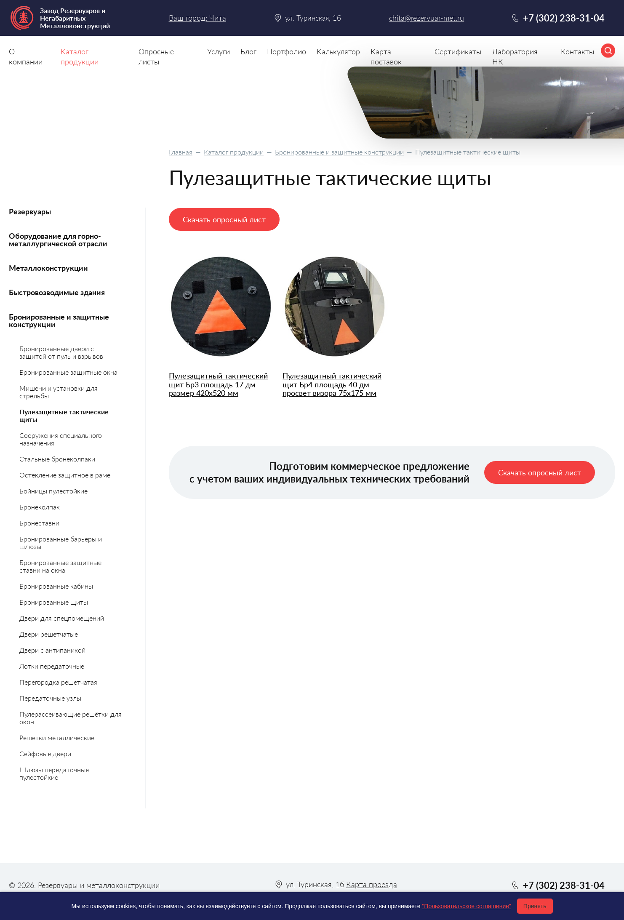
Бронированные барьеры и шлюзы (60, 542)
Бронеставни (39, 523)
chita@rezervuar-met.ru (426, 17)
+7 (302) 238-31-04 (564, 18)
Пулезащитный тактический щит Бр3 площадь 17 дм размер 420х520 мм (218, 384)
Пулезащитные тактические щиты (64, 415)
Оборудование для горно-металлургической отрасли (58, 239)
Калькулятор (338, 51)
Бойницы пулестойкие (53, 491)
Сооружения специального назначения (60, 439)
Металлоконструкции (48, 268)
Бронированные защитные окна (68, 372)
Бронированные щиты (53, 602)
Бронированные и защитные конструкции (339, 152)
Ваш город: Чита (197, 17)
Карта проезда (371, 884)
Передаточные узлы (50, 698)
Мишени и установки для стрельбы (58, 392)
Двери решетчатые (48, 634)
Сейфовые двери (45, 753)
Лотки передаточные (51, 666)
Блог (248, 51)
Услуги (218, 51)
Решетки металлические (56, 737)
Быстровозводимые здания (57, 292)
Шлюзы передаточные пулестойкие (54, 773)
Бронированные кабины (56, 586)
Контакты (578, 51)
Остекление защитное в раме (64, 475)
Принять (535, 906)
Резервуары (30, 211)
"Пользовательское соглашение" (466, 906)
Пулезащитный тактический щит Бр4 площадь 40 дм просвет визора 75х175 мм (332, 384)
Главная (180, 152)
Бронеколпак (39, 507)
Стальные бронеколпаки (57, 459)
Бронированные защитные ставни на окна (60, 566)
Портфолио (286, 51)
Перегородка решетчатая (58, 682)
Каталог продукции (234, 152)
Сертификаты (458, 51)
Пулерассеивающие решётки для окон (70, 717)
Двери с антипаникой (52, 650)
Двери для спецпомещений (61, 618)
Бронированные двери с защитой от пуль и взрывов (61, 352)
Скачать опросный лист (224, 219)
